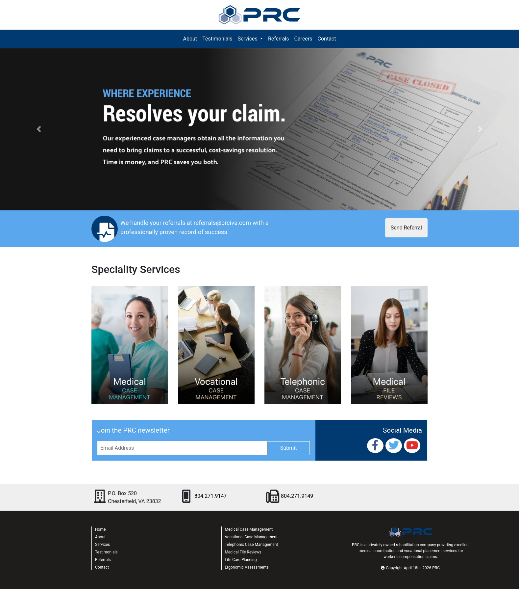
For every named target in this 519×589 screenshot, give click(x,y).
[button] (39, 129)
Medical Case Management (249, 529)
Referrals (278, 39)
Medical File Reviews (243, 552)
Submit (288, 448)
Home (100, 529)
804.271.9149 (297, 496)
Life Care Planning (241, 559)
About (191, 38)
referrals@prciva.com (222, 222)
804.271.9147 (210, 496)
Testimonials (217, 39)
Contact (327, 39)
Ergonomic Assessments (247, 567)
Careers (303, 39)
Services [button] (248, 39)
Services (102, 544)
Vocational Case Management (251, 537)
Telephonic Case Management (251, 544)
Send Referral (406, 228)
